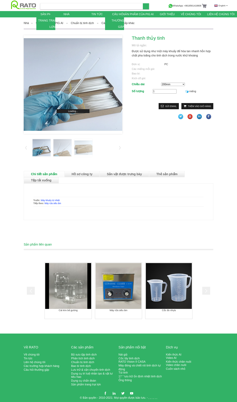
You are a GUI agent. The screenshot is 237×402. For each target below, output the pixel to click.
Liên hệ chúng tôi (221, 14)
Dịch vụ (172, 347)
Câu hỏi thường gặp (118, 20)
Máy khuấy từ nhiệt (50, 200)
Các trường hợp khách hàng (41, 366)
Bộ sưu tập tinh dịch (84, 354)
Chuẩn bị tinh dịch (82, 23)
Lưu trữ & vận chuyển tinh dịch (90, 369)
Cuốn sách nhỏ (175, 368)
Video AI (171, 357)
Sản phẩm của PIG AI (138, 14)
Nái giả (122, 354)
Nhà (67, 14)
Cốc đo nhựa (169, 310)
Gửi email (171, 106)
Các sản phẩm (82, 347)
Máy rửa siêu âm (53, 203)
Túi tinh (123, 372)
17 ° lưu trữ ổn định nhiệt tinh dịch (140, 376)
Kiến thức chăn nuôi (178, 361)
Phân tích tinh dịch (83, 358)
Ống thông (125, 380)
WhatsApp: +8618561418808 (185, 5)
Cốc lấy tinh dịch (129, 358)
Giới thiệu (167, 14)
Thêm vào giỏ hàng (199, 106)
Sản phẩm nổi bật (132, 347)
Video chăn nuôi (176, 365)
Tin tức (97, 14)
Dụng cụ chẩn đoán (83, 380)
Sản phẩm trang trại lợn (46, 20)
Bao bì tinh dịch (81, 366)
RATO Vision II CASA (132, 361)
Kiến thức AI (173, 354)
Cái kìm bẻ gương (68, 310)
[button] (120, 148)
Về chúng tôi (191, 14)
